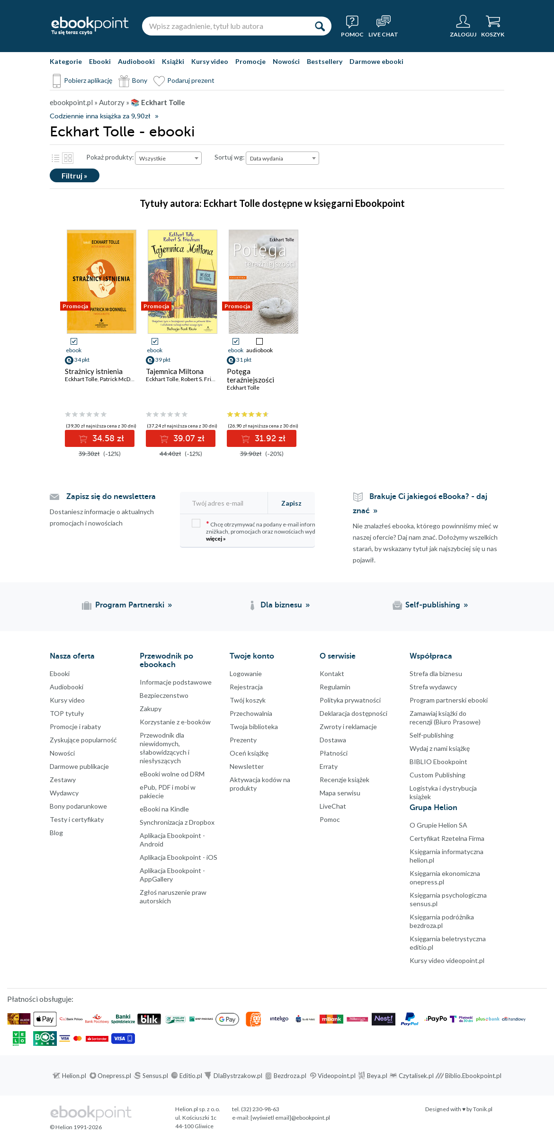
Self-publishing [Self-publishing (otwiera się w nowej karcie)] (432, 605)
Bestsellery (324, 61)
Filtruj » (75, 175)
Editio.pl (190, 1075)
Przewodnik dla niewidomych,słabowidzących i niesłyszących (164, 748)
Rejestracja (246, 687)
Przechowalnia (251, 713)
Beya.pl (377, 1075)
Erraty (329, 766)
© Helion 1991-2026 (76, 1127)
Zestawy (63, 780)
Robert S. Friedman (205, 379)
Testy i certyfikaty (77, 819)
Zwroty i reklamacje (348, 726)
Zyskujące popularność (83, 740)
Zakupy (150, 708)
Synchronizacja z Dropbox (177, 822)
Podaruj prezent (190, 80)
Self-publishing (432, 735)
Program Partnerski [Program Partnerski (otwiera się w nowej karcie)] (129, 605)
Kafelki (67, 158)
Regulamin (335, 687)
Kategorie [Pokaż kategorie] (66, 61)
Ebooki (100, 61)
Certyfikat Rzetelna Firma (447, 838)
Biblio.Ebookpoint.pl (473, 1075)
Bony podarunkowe (78, 806)
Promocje (250, 61)
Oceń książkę (249, 753)
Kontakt (332, 673)
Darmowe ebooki (376, 61)
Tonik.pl (482, 1109)
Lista (55, 158)
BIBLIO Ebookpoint (438, 762)
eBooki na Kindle (164, 809)
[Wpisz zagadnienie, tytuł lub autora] (225, 26)
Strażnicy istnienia (94, 371)
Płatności (334, 753)
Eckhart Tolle (81, 379)
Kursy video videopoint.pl (447, 960)
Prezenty (243, 740)
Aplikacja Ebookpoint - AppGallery (172, 874)
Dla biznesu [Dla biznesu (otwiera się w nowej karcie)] (281, 605)
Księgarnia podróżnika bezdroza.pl (442, 921)
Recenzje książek (344, 780)
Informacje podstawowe (176, 682)
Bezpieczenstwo (164, 695)
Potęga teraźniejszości (250, 375)
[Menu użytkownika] (463, 26)
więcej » (216, 538)
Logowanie (246, 673)
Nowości (286, 61)
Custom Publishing (437, 775)
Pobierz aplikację (88, 80)
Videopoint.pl (337, 1075)
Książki (173, 61)
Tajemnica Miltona (175, 371)
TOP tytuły (67, 713)
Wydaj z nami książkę (440, 748)
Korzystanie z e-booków (175, 722)
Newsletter (247, 766)
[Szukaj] (319, 26)
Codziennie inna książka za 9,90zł (100, 116)
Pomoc (330, 819)
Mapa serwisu (340, 793)
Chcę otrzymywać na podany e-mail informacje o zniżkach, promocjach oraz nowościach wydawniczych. (267, 530)
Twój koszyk (248, 700)
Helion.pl (74, 1075)
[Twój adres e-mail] (229, 503)
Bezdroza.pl (290, 1075)
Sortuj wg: (229, 157)
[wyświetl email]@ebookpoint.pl (290, 1117)
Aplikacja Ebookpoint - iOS (178, 857)
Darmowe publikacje (79, 766)
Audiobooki (136, 61)
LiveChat (333, 806)
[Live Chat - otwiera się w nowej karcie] (383, 26)
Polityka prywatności (350, 700)
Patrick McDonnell (123, 379)
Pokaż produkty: (110, 157)
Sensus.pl (155, 1075)
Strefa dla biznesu (436, 673)
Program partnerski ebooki (449, 700)
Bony (139, 80)
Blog (56, 833)
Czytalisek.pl (416, 1075)
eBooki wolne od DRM (172, 774)
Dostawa (333, 740)
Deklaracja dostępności (353, 713)
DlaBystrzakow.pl (238, 1075)
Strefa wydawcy (433, 687)
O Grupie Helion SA (438, 825)
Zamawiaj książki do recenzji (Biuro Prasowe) (445, 717)
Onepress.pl (114, 1075)
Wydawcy (64, 793)
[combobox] (168, 158)
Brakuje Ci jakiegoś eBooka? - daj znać (420, 503)
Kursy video (209, 61)
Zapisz (291, 503)
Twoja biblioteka (254, 726)
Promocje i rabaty (75, 726)
